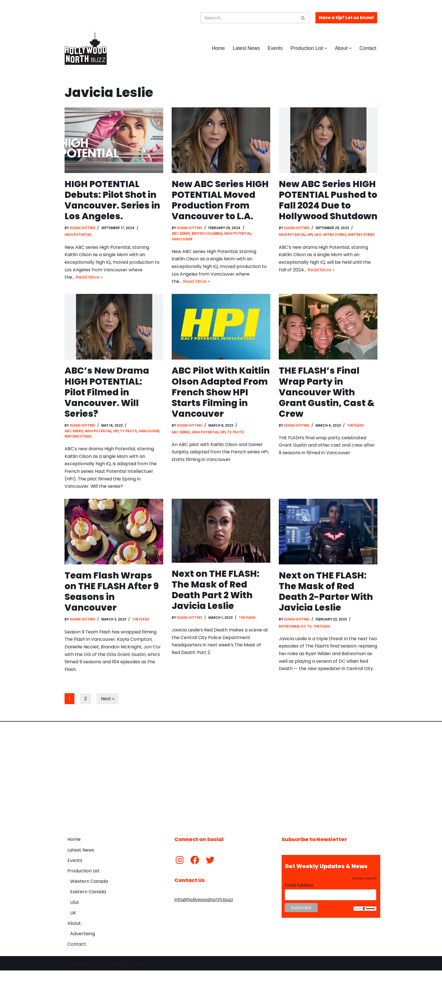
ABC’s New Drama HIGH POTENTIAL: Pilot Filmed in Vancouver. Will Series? (107, 394)
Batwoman (289, 630)
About (74, 935)
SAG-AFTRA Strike (331, 246)
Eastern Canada (88, 903)
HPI (310, 246)
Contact (367, 48)
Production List (83, 882)
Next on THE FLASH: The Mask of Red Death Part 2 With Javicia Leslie (216, 592)
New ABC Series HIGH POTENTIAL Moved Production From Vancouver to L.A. (220, 200)
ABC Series (181, 234)
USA (74, 913)
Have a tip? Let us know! (346, 18)
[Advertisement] (221, 786)
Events (274, 48)
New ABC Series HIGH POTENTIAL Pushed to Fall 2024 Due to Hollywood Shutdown (327, 206)
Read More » (89, 279)
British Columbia (207, 234)
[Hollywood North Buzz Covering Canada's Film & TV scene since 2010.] (86, 48)
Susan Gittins (82, 228)
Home (217, 48)
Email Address (301, 896)
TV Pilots (129, 433)
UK (73, 924)
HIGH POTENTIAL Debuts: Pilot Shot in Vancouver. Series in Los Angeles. (113, 200)
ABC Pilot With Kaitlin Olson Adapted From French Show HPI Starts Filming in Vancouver (210, 399)
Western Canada (89, 893)
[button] (325, 48)
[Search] (248, 17)
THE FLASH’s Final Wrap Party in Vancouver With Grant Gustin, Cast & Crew (326, 394)
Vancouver (182, 240)
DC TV (306, 630)
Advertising (82, 945)
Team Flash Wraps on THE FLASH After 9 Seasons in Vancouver (112, 594)
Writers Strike (362, 246)
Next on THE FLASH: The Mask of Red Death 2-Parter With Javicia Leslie (326, 594)
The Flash (355, 427)
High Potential (78, 235)
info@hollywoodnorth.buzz (203, 911)
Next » (107, 710)
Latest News (245, 48)
